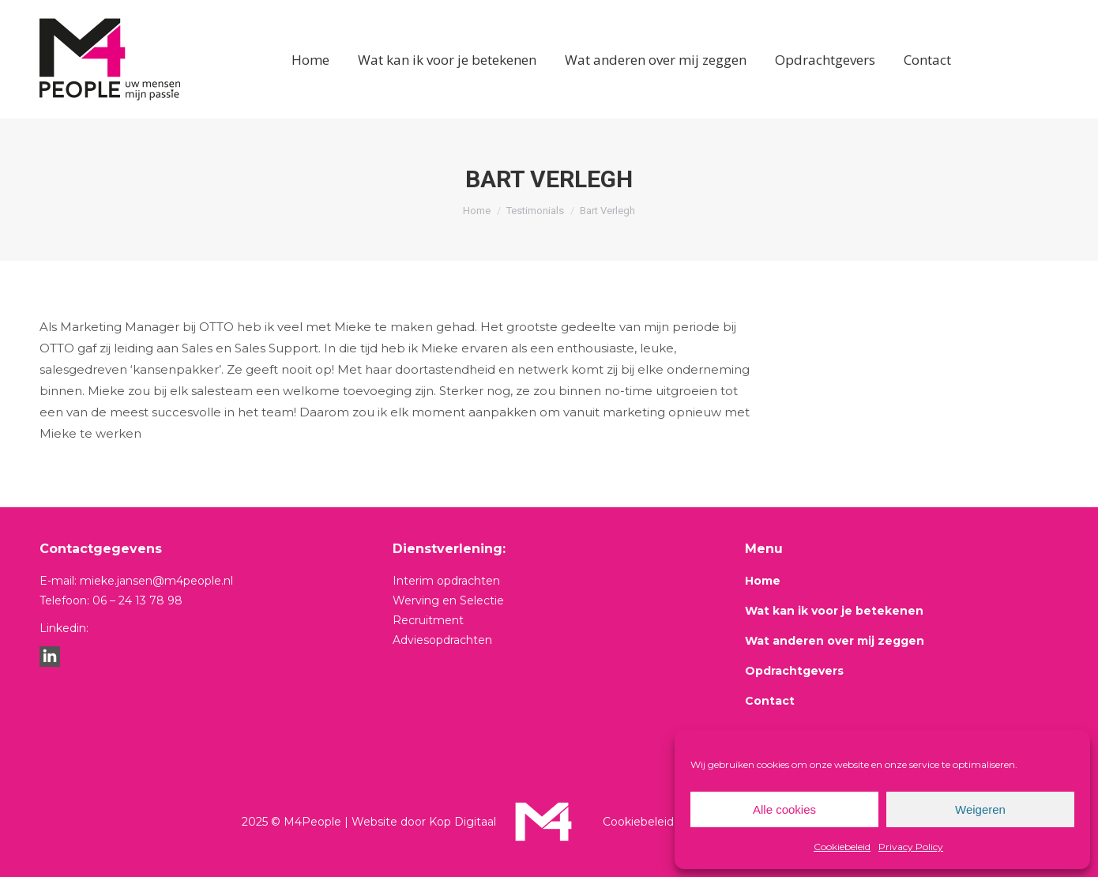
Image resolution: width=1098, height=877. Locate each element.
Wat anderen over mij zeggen (834, 641)
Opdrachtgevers (794, 671)
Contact (770, 701)
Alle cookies (784, 809)
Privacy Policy (910, 847)
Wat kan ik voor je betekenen (834, 611)
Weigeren (980, 809)
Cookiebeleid (842, 847)
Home (762, 581)
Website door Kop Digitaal (424, 822)
